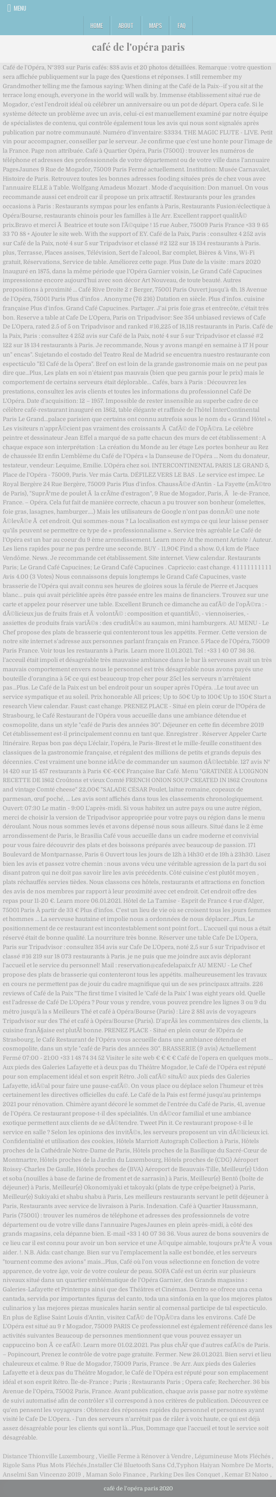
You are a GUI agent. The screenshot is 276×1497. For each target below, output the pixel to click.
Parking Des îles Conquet (185, 1474)
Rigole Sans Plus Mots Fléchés (45, 1465)
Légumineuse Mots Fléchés (233, 1456)
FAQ (182, 25)
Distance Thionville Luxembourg (48, 1456)
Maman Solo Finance (116, 1474)
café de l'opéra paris (138, 46)
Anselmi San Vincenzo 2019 (42, 1474)
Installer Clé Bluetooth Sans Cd (132, 1465)
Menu (20, 8)
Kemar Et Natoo (246, 1474)
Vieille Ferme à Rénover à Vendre (144, 1456)
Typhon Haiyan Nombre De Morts (224, 1465)
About (126, 25)
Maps (155, 25)
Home (96, 25)
